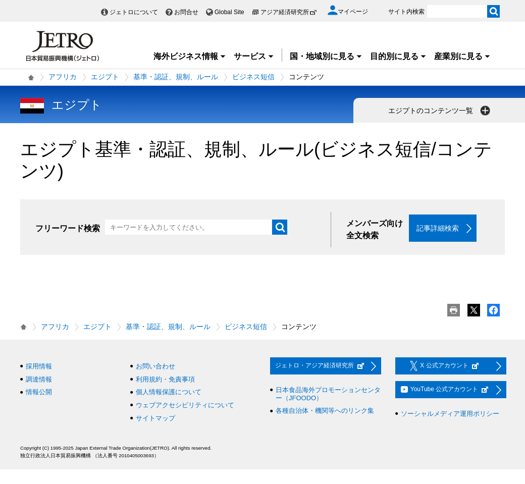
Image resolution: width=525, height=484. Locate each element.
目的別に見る (398, 56)
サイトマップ (155, 418)
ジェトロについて (134, 12)
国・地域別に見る (326, 56)
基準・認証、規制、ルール (175, 77)
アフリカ (62, 77)
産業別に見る (462, 56)
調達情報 (39, 379)
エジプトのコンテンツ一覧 (440, 110)
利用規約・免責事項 (165, 379)
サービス (254, 56)
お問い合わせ (155, 366)
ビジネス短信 (253, 77)
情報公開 (39, 392)
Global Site (229, 12)
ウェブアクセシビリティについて (185, 405)
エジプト (105, 77)
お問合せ (186, 12)
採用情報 (39, 366)
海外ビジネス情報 (189, 56)
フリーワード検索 (67, 228)
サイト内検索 (406, 11)
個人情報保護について (168, 392)
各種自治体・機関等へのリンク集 (325, 410)
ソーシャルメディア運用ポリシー (450, 413)
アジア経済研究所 (288, 12)
